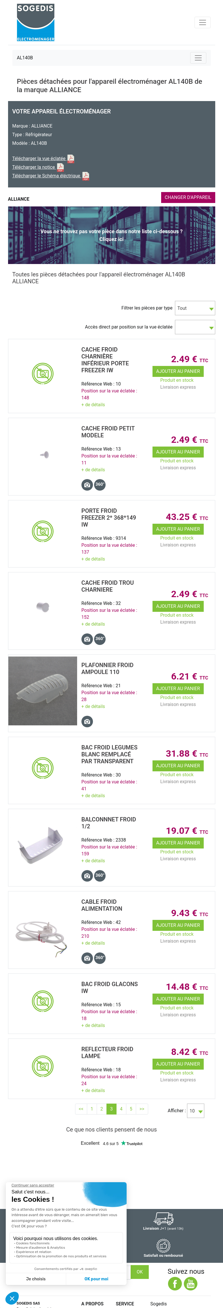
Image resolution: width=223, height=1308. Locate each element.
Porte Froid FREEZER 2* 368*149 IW (108, 517)
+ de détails (93, 404)
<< (81, 1109)
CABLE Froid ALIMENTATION (101, 905)
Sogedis (158, 1304)
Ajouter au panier (178, 371)
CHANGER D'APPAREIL (188, 197)
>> (142, 1109)
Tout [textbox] (182, 308)
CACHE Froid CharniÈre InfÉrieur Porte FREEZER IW (105, 360)
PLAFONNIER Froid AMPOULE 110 (107, 668)
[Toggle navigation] (203, 22)
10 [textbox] (192, 1111)
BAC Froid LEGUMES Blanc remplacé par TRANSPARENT (109, 754)
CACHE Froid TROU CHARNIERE (107, 586)
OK (140, 1272)
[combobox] (195, 308)
